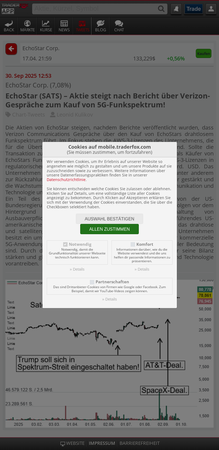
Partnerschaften (112, 282)
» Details (77, 269)
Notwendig (80, 244)
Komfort (144, 244)
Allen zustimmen (109, 229)
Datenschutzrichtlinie (66, 179)
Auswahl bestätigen (109, 219)
